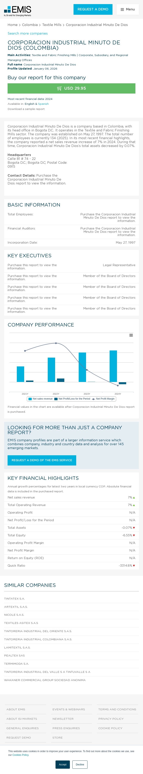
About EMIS (15, 709)
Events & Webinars (68, 709)
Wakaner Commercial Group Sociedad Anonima (45, 680)
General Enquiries (22, 728)
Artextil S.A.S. (16, 607)
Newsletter (63, 719)
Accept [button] (63, 764)
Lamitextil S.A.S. (17, 647)
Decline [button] (80, 764)
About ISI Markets (21, 719)
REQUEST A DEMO (93, 9)
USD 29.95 (71, 88)
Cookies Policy (20, 755)
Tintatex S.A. (14, 598)
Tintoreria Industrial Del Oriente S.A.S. (38, 631)
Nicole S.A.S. (14, 615)
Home (13, 25)
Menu (128, 9)
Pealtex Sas (14, 655)
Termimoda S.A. (16, 663)
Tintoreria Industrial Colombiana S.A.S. (38, 639)
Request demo (18, 737)
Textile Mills (51, 25)
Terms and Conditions (117, 709)
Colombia (30, 25)
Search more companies (28, 33)
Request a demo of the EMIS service (42, 460)
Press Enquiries (66, 728)
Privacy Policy (111, 719)
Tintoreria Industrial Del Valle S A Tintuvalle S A (47, 672)
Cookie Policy (110, 728)
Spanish (43, 104)
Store (57, 737)
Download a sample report (26, 109)
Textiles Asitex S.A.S (21, 623)
